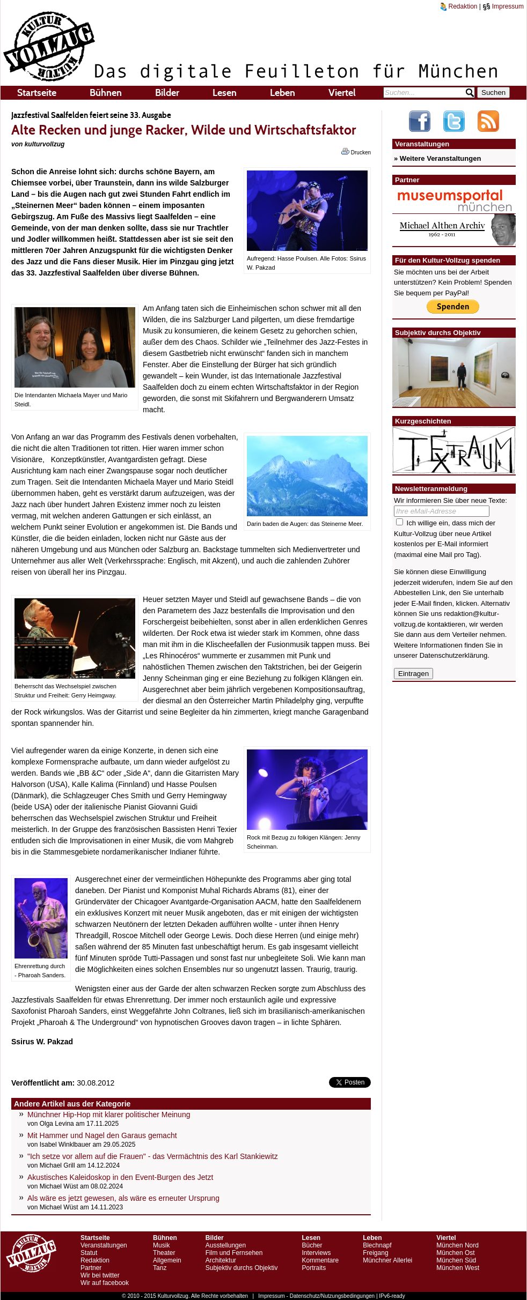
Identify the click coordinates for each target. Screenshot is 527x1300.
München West (457, 1268)
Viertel (342, 93)
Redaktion (459, 6)
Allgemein (167, 1260)
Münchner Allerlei (387, 1260)
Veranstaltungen (103, 1245)
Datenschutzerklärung (453, 655)
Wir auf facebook (104, 1283)
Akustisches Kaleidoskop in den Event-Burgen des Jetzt (120, 1177)
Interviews (316, 1253)
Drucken (356, 151)
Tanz (159, 1268)
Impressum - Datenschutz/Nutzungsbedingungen (316, 1296)
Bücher (312, 1245)
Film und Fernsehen (234, 1253)
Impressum (503, 6)
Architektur (221, 1260)
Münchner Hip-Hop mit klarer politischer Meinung (108, 1114)
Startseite (36, 93)
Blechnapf (377, 1245)
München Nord (457, 1245)
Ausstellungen (226, 1245)
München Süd (456, 1260)
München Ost (455, 1253)
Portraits (314, 1268)
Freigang (375, 1253)
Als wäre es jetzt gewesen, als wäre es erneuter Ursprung (123, 1198)
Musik (161, 1245)
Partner (90, 1268)
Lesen (225, 93)
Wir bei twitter (100, 1275)
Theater (164, 1253)
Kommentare (320, 1260)
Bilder (167, 93)
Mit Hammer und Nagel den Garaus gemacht (102, 1135)
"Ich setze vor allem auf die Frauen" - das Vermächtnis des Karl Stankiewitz (152, 1156)
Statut (88, 1253)
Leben (282, 93)
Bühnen (106, 93)
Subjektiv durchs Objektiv (242, 1268)
